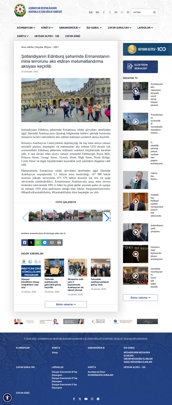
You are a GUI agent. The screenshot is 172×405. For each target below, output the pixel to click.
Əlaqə (55, 352)
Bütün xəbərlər (66, 304)
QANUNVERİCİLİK (69, 27)
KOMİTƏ (45, 27)
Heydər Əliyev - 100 (46, 47)
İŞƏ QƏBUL (93, 27)
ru (97, 12)
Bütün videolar (140, 297)
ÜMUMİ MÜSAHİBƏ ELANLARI (138, 359)
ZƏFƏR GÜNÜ (72, 36)
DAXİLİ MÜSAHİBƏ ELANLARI (138, 362)
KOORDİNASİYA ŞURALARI (100, 375)
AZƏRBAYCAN (25, 27)
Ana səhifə (27, 47)
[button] (106, 218)
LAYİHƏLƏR (144, 27)
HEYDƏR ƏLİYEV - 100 (47, 36)
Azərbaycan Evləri (96, 372)
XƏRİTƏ (21, 36)
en (90, 12)
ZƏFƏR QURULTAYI (118, 27)
